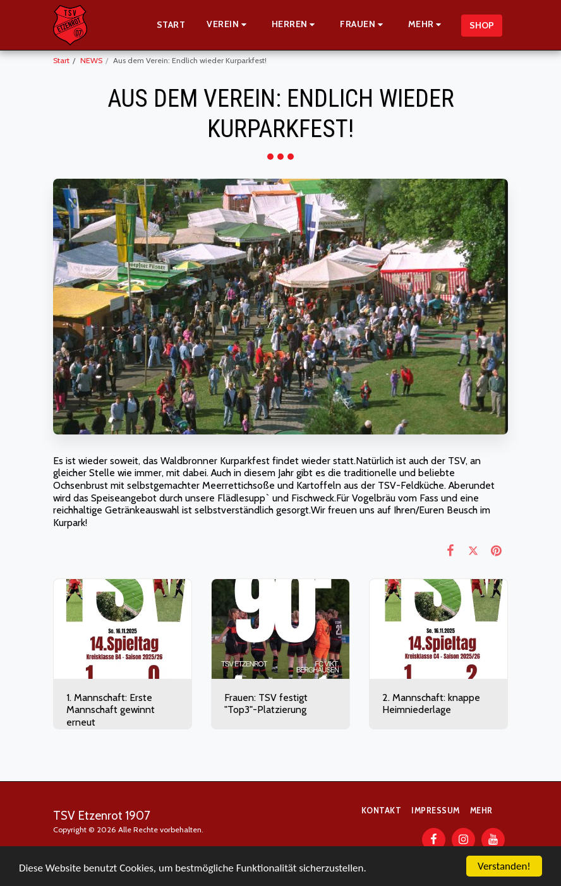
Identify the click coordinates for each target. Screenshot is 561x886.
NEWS (91, 60)
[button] (228, 25)
